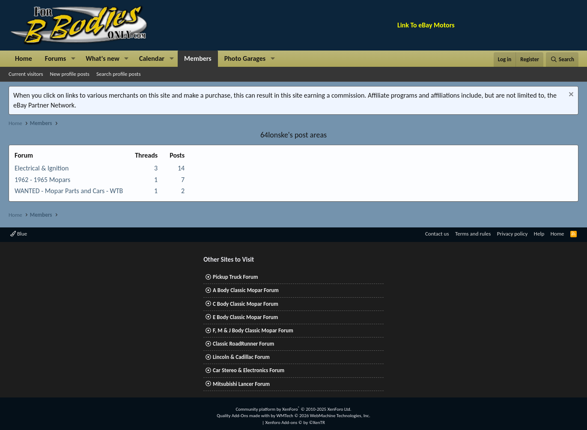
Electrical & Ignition (42, 168)
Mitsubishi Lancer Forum (241, 384)
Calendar (151, 58)
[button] (73, 59)
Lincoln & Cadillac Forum (241, 357)
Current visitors (26, 74)
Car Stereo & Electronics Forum (248, 370)
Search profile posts (118, 74)
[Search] (562, 59)
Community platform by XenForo (293, 409)
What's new (102, 58)
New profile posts (69, 74)
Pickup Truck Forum (235, 277)
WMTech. (323, 415)
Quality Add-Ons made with (244, 415)
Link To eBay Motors (426, 25)
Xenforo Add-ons (295, 422)
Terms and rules (473, 233)
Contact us (437, 233)
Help (539, 233)
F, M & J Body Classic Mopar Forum (253, 330)
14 (181, 168)
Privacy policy (512, 233)
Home (23, 58)
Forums (55, 58)
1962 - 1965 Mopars (42, 180)
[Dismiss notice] (570, 95)
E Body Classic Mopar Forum (245, 317)
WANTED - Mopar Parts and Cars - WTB (69, 191)
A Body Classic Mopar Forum (246, 290)
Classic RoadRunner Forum (243, 343)
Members (198, 58)
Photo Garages (245, 58)
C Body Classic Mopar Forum (245, 304)
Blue (18, 233)
